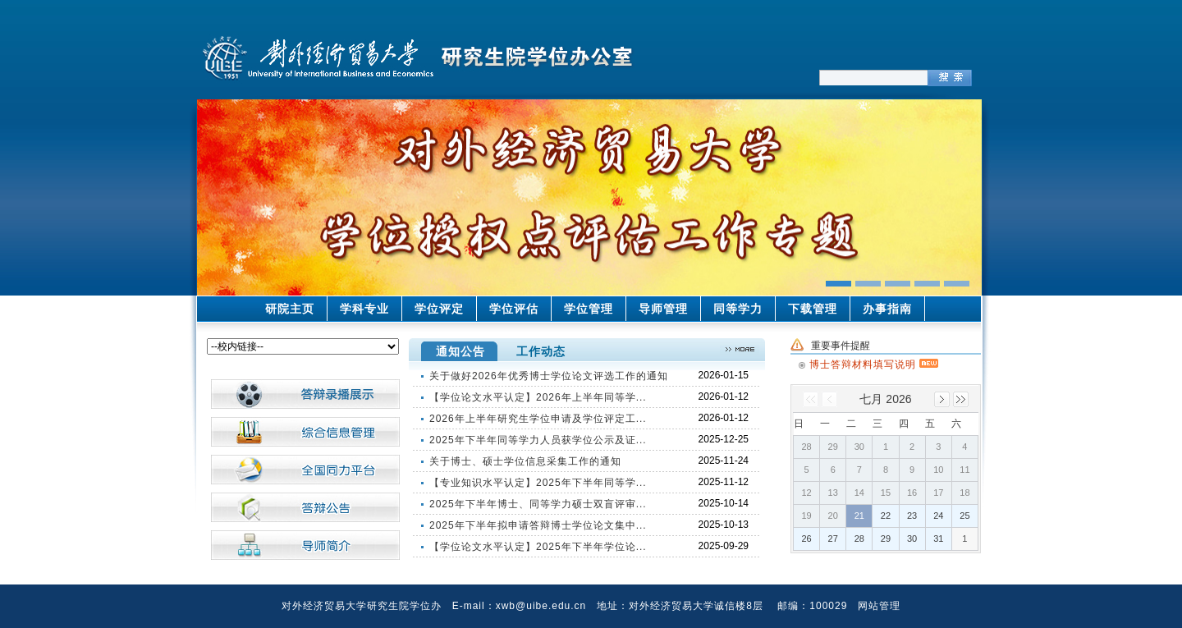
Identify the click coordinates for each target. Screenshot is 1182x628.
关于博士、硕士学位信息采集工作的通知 (525, 461)
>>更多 (739, 350)
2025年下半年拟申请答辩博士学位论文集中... (538, 525)
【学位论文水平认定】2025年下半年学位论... (538, 546)
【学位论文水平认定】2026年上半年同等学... (538, 397)
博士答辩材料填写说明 (873, 362)
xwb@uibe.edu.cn (541, 606)
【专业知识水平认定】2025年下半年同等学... (538, 482)
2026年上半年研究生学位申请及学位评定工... (538, 418)
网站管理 (879, 606)
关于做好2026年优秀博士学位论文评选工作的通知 (548, 376)
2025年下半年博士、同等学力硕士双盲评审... (538, 504)
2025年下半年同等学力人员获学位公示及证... (538, 440)
